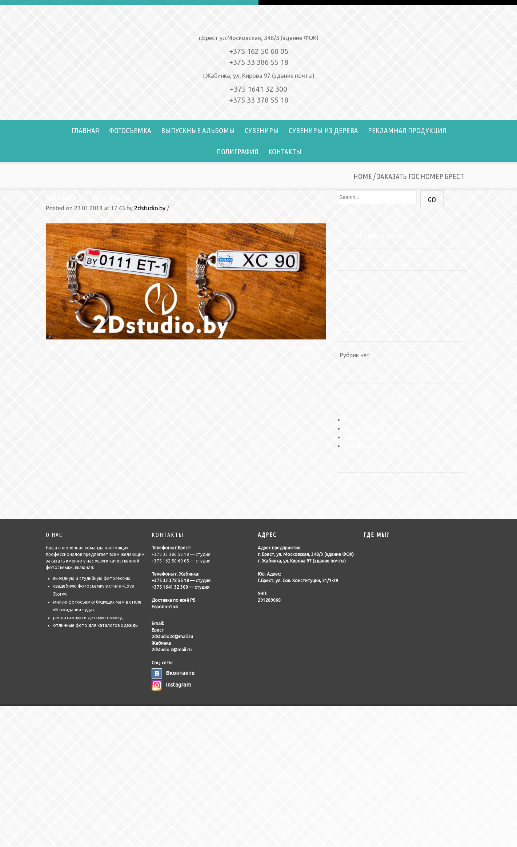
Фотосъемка (130, 130)
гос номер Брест (303, 347)
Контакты (285, 151)
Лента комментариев (373, 437)
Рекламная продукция (407, 130)
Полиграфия (237, 151)
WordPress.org (363, 446)
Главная (85, 130)
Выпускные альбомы (198, 130)
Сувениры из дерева (323, 130)
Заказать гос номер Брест (91, 197)
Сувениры (262, 130)
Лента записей (364, 428)
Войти (352, 420)
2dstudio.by (149, 208)
